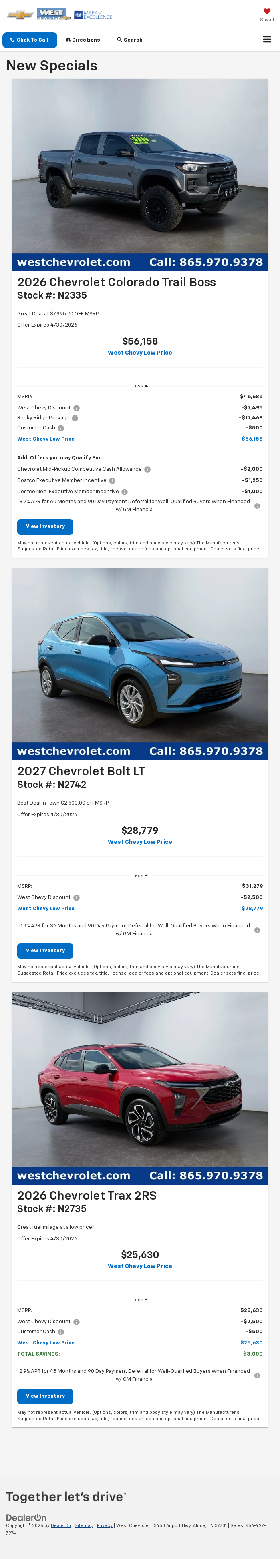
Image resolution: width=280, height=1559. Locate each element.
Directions (83, 40)
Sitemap (84, 1525)
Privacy (105, 1525)
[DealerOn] (26, 1518)
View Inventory (45, 526)
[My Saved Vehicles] (267, 16)
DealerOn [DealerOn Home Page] (61, 1525)
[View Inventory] (140, 175)
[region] (140, 453)
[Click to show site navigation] (267, 40)
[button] (29, 40)
